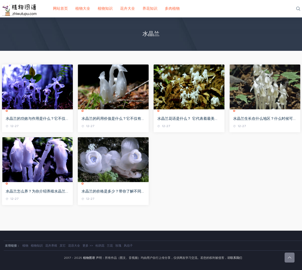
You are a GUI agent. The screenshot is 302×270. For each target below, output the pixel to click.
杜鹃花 (99, 245)
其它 (63, 245)
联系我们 (236, 257)
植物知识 (105, 8)
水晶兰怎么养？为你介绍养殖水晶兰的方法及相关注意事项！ (37, 192)
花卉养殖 (51, 245)
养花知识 (149, 8)
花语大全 (74, 245)
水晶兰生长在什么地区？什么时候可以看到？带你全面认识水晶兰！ (265, 119)
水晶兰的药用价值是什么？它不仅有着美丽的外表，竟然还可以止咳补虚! (113, 119)
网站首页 (60, 8)
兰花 (110, 245)
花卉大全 (127, 8)
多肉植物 (172, 8)
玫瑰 (118, 245)
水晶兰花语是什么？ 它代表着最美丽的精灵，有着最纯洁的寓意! (187, 119)
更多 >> (88, 245)
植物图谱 (89, 257)
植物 (25, 245)
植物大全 (82, 8)
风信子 (128, 245)
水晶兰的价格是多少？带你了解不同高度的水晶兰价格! (113, 192)
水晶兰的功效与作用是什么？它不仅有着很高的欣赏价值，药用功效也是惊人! (37, 119)
